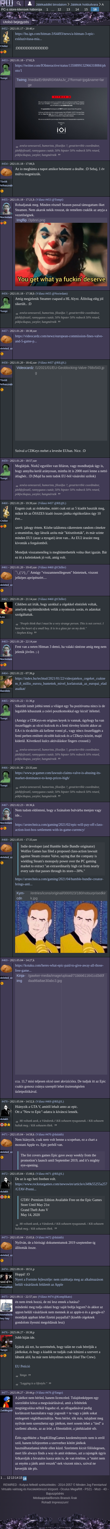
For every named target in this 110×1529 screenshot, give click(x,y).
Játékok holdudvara (84, 4)
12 (59, 9)
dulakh (4, 1119)
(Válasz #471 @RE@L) (50, 1173)
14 (77, 9)
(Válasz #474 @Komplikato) (55, 1296)
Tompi (3, 78)
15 (86, 9)
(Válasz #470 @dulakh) (49, 1134)
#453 (5, 60)
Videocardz (25, 368)
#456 (5, 293)
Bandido (5, 691)
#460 (5, 503)
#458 (5, 362)
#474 (5, 1269)
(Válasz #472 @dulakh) (49, 1237)
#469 (5, 960)
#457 (5, 331)
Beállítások (29, 3)
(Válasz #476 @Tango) (49, 1392)
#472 (5, 1173)
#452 (5, 28)
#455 (5, 199)
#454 (5, 163)
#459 (5, 460)
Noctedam (6, 217)
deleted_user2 (8, 348)
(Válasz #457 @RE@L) (52, 362)
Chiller (4, 46)
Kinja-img (21, 978)
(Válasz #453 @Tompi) (49, 199)
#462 (5, 599)
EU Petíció (22, 1366)
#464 (5, 673)
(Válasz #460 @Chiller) (52, 567)
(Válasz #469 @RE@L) (50, 1101)
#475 (5, 1296)
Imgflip (22, 220)
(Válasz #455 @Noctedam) (52, 293)
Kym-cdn (21, 895)
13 (68, 9)
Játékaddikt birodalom (51, 4)
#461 (5, 567)
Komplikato (6, 1287)
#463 (5, 641)
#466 (5, 767)
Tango (3, 1350)
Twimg (21, 80)
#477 (5, 1392)
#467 (5, 805)
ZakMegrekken (8, 1410)
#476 (5, 1332)
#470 (5, 1101)
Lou (2, 617)
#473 (5, 1237)
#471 (5, 1134)
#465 (5, 701)
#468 (5, 839)
